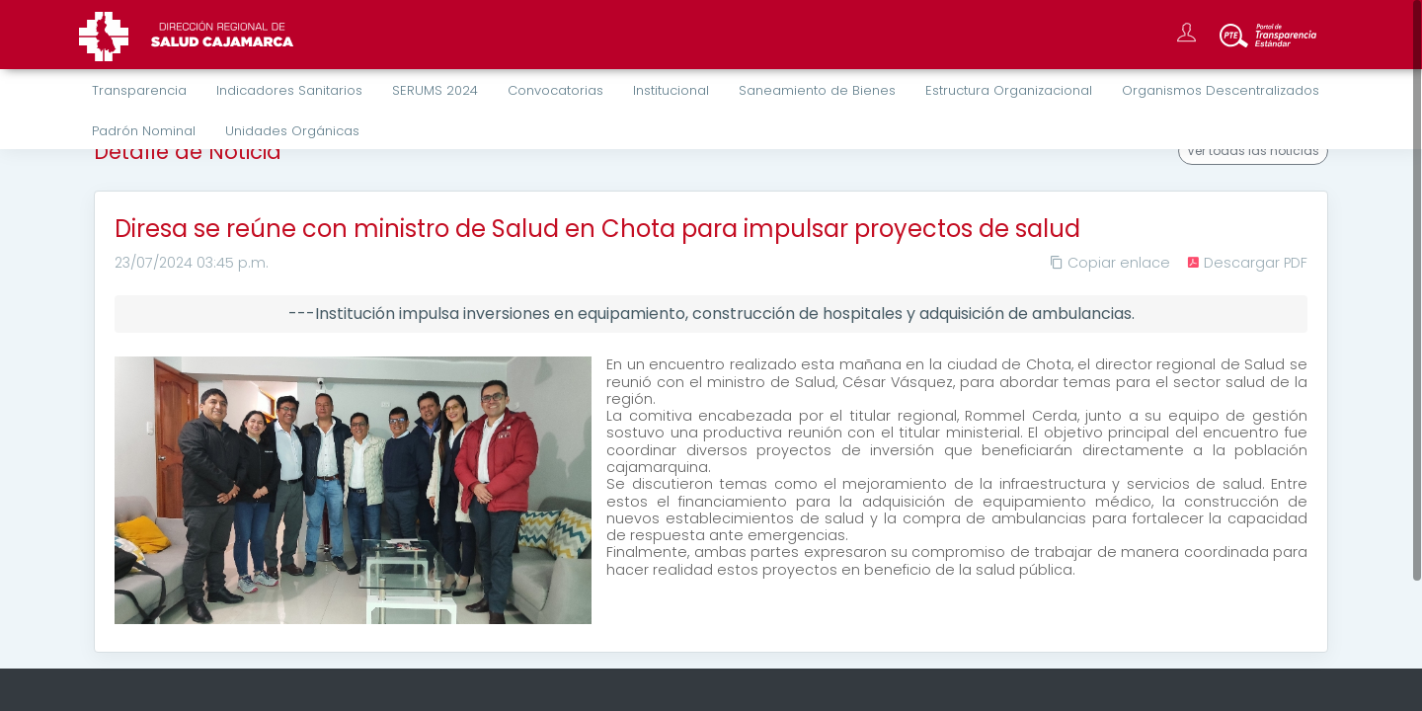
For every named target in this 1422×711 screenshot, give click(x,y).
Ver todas (1253, 151)
